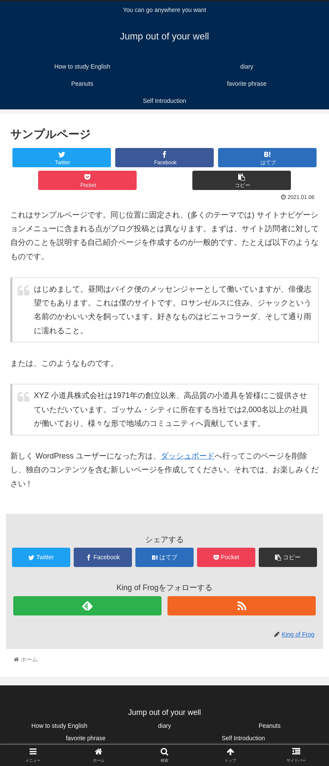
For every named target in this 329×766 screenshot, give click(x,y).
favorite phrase (86, 738)
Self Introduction (243, 738)
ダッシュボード (188, 456)
